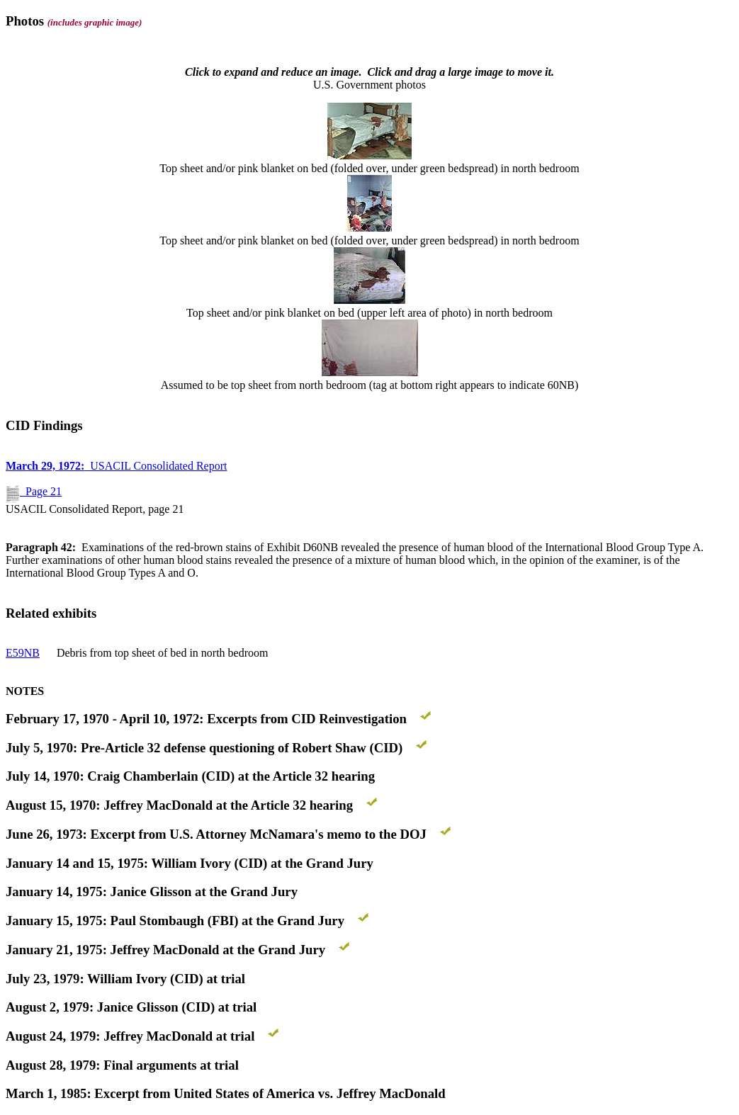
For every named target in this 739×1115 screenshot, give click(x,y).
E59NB (23, 653)
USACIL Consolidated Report (116, 466)
